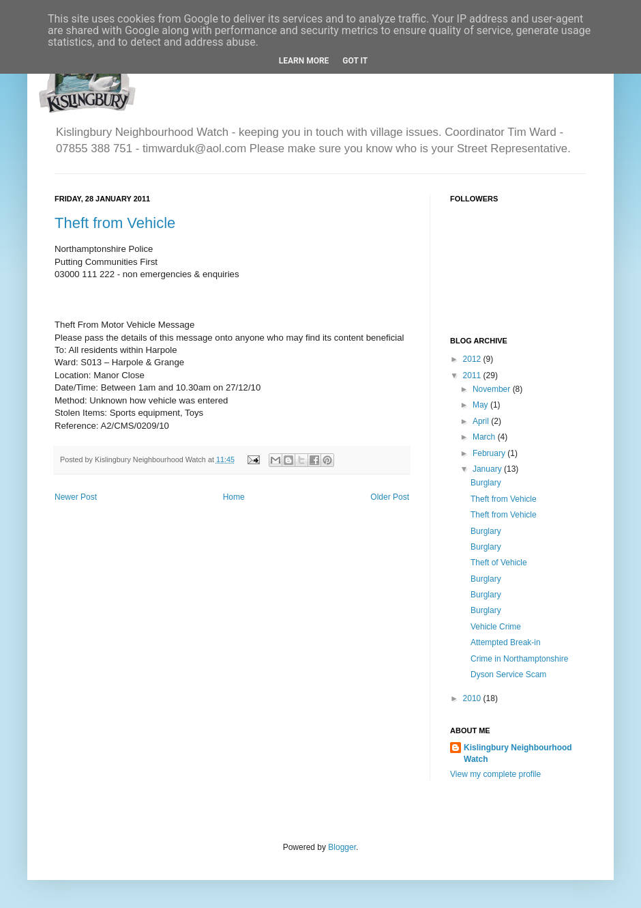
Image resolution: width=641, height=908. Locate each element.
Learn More (304, 61)
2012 (473, 359)
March (485, 437)
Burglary (486, 482)
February (490, 453)
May (481, 405)
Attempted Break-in (506, 642)
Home (234, 497)
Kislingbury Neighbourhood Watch (518, 753)
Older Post (389, 497)
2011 (473, 375)
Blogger (342, 847)
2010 (473, 698)
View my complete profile (495, 774)
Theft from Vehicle (115, 222)
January (488, 469)
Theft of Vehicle (499, 562)
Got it (355, 61)
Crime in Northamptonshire (519, 659)
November (493, 389)
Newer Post (76, 497)
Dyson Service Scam (508, 674)
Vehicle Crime (496, 627)
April (482, 421)
